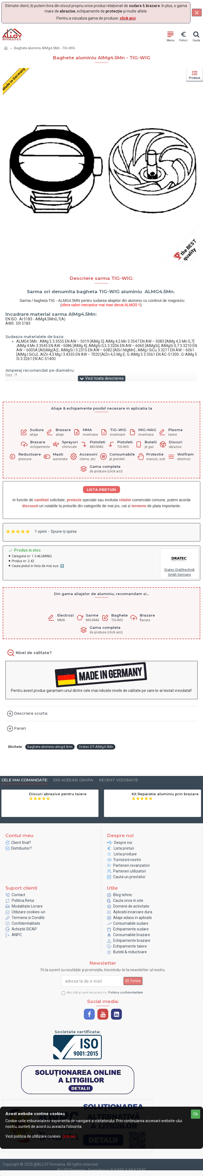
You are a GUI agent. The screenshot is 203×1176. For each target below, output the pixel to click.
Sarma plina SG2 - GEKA (52, 794)
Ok (195, 1114)
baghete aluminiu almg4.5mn (49, 747)
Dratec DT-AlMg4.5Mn (96, 747)
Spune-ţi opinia (64, 531)
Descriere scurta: (31, 713)
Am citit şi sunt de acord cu (103, 993)
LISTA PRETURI (101, 489)
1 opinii (41, 531)
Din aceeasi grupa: (73, 780)
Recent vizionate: (119, 780)
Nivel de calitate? (34, 652)
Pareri (20, 728)
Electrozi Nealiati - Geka (155, 794)
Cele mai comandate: (24, 780)
